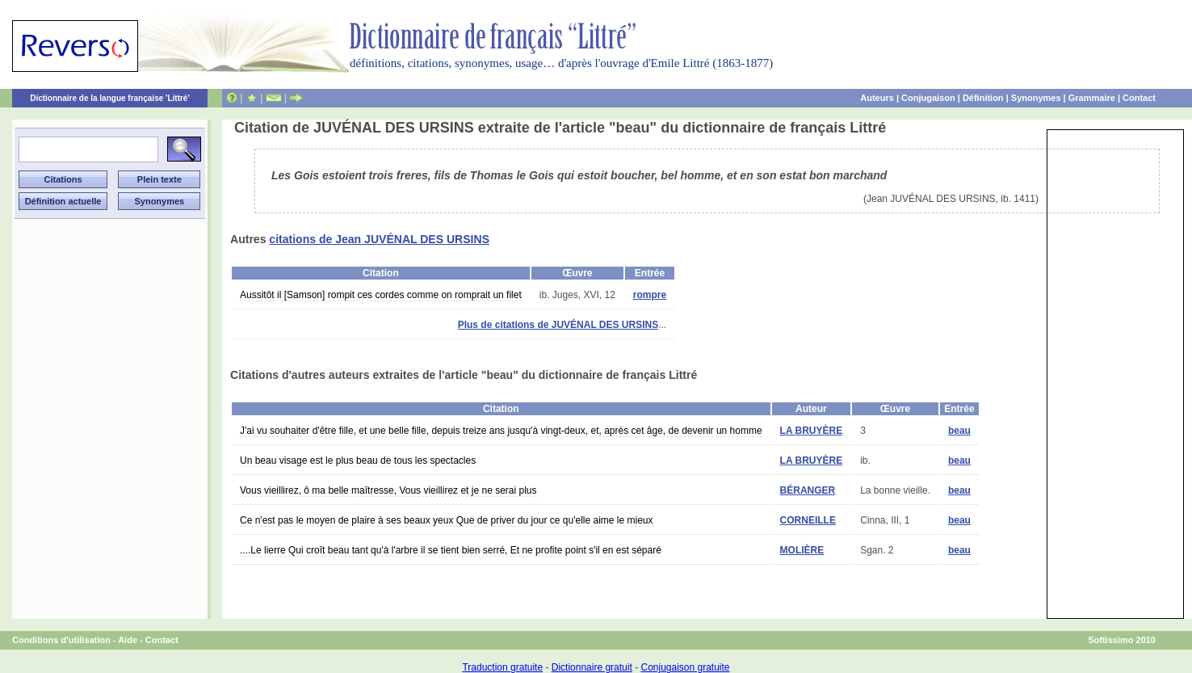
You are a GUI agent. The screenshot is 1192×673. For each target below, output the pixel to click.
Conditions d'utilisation (61, 640)
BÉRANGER (808, 490)
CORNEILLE (808, 520)
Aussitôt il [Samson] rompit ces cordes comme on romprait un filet (381, 295)
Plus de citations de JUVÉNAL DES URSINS (558, 324)
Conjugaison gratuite (684, 667)
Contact (1139, 98)
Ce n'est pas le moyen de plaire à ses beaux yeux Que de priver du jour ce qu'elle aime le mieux (446, 520)
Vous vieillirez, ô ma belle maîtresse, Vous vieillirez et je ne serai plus (388, 490)
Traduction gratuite (502, 667)
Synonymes (1036, 98)
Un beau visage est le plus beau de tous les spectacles (358, 460)
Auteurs (877, 98)
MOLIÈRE (802, 550)
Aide (127, 640)
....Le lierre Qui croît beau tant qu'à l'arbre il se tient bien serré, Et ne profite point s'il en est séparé (450, 550)
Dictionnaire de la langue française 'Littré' (110, 98)
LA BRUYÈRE (811, 430)
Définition (983, 98)
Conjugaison (928, 98)
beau (959, 430)
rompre (649, 295)
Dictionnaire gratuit (592, 667)
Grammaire (1091, 98)
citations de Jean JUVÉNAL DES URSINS (379, 239)
